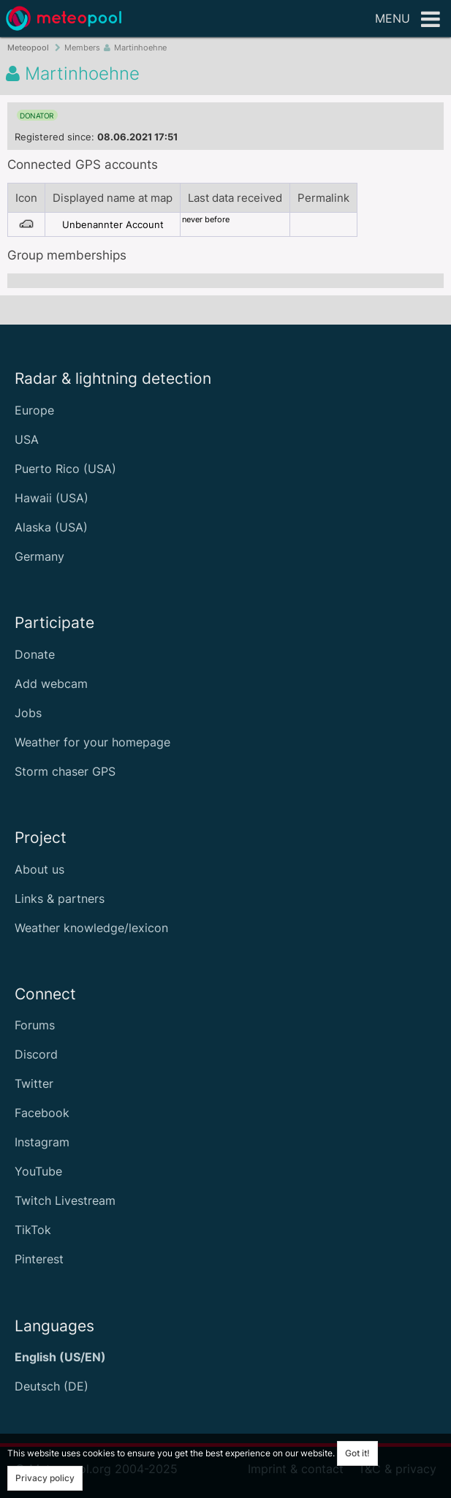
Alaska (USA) (51, 527)
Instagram (42, 1142)
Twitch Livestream (65, 1200)
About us (39, 869)
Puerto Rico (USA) (65, 468)
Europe (34, 410)
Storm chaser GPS (65, 771)
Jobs (28, 713)
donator (36, 115)
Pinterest (39, 1259)
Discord (36, 1054)
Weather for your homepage (92, 742)
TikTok (33, 1229)
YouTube (38, 1171)
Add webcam (51, 683)
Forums (35, 1025)
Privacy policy (45, 1477)
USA (27, 439)
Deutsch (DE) (51, 1386)
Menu (407, 20)
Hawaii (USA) (51, 498)
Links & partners (60, 898)
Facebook (42, 1112)
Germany (39, 556)
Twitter (34, 1083)
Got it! (357, 1453)
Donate (35, 654)
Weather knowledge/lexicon (91, 927)
